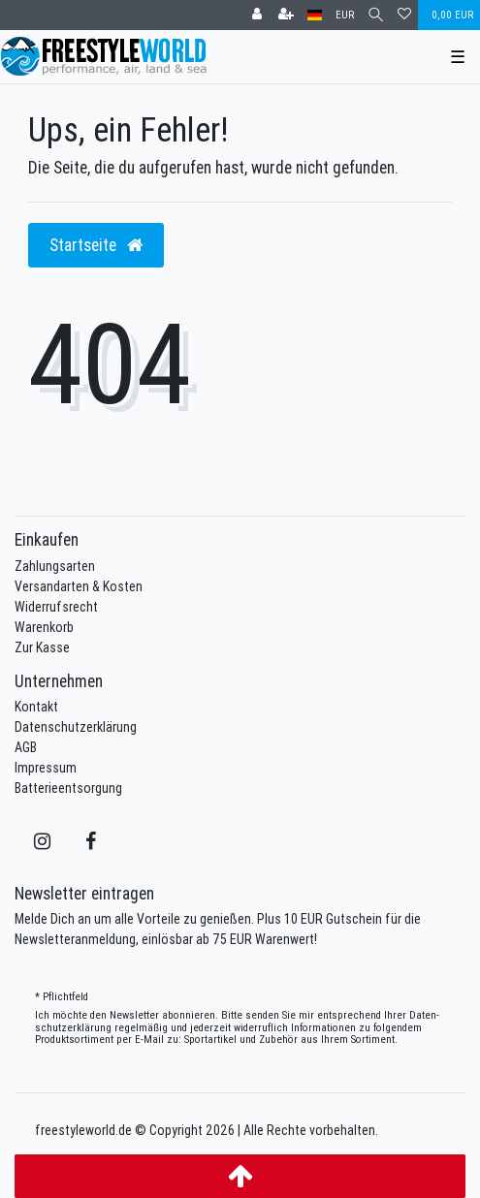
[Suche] (376, 15)
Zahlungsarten (55, 566)
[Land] (315, 15)
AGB (26, 747)
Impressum (46, 767)
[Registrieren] (286, 15)
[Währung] (345, 15)
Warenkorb (44, 627)
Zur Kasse (42, 647)
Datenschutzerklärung (76, 727)
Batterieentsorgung (68, 788)
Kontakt (36, 706)
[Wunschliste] (404, 15)
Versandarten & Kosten (79, 586)
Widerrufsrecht (56, 606)
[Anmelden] (257, 15)
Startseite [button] (96, 245)
